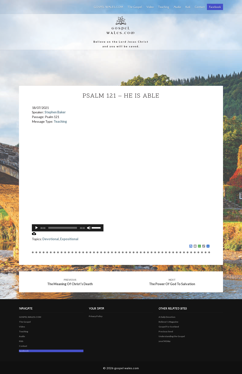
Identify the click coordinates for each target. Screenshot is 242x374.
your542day (164, 341)
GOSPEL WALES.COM (108, 7)
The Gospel (134, 7)
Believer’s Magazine (168, 321)
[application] (67, 227)
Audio (177, 7)
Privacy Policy (95, 316)
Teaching (163, 7)
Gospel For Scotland (169, 326)
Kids (187, 7)
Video (150, 7)
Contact (200, 7)
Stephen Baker (55, 112)
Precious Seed (166, 331)
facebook (215, 7)
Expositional (69, 239)
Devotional (50, 239)
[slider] (62, 228)
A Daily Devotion (167, 317)
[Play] (36, 228)
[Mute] (89, 228)
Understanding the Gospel (172, 336)
